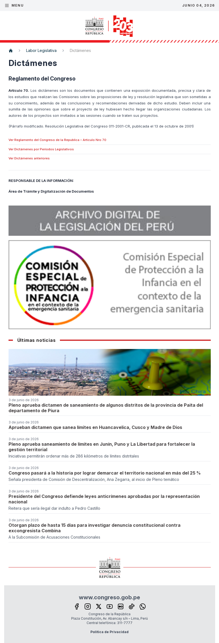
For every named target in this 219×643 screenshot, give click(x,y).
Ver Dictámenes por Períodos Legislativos (41, 149)
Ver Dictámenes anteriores (29, 158)
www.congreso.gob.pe (109, 597)
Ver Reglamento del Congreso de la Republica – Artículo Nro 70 (57, 140)
